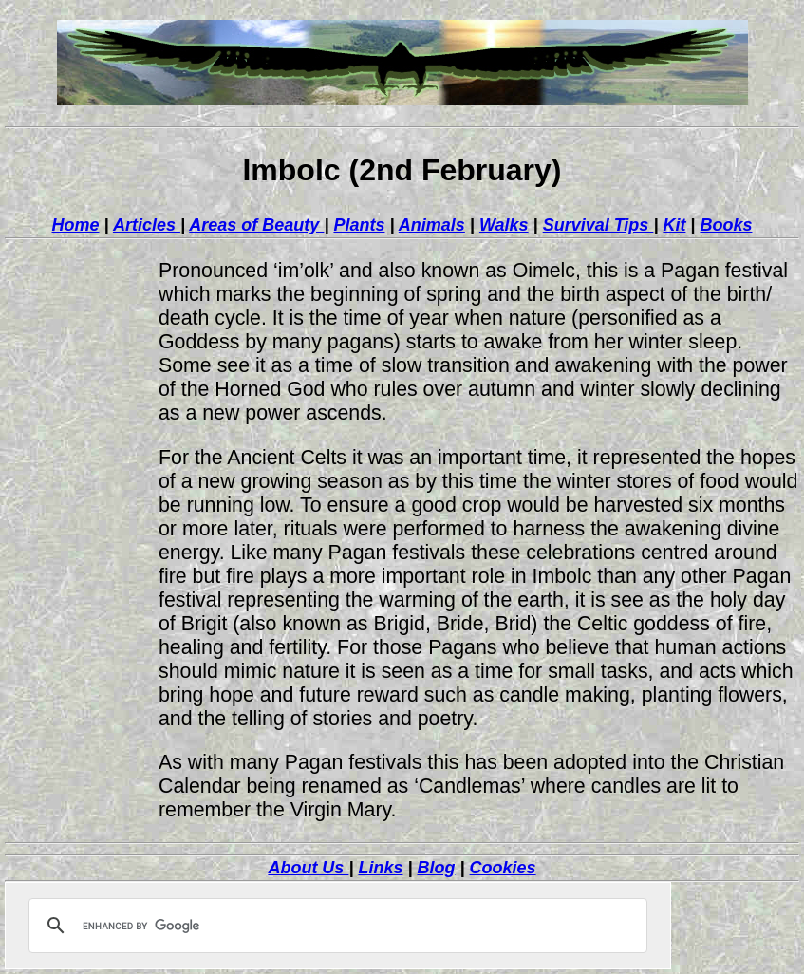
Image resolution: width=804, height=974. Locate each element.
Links (380, 867)
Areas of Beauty (256, 224)
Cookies (503, 867)
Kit (674, 224)
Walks (504, 224)
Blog (437, 867)
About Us (308, 867)
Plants (358, 224)
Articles (146, 224)
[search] (335, 925)
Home (76, 224)
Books (726, 224)
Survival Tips (598, 224)
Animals (432, 224)
